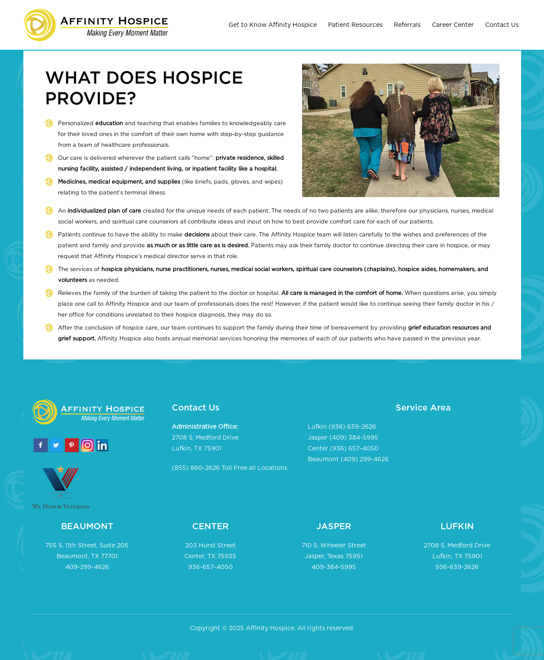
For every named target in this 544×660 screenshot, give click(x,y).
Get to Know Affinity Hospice (273, 25)
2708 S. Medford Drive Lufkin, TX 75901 (205, 443)
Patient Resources (355, 25)
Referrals (407, 25)
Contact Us (502, 25)
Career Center (453, 25)
